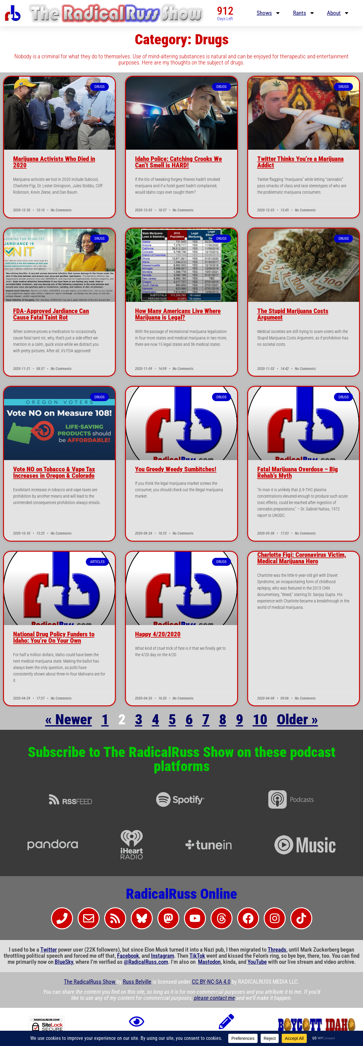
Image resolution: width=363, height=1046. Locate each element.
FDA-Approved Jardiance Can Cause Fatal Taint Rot (51, 314)
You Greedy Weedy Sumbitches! (175, 469)
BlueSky (64, 962)
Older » (297, 719)
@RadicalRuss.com (146, 962)
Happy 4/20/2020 (158, 634)
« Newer (68, 719)
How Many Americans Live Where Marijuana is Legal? (178, 314)
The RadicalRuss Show (90, 981)
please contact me (214, 998)
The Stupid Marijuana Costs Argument (292, 314)
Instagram (162, 956)
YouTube (257, 962)
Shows (269, 13)
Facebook (128, 956)
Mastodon (209, 962)
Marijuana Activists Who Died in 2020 (54, 162)
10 (260, 719)
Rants (304, 13)
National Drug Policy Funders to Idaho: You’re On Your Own (53, 637)
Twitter (48, 949)
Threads (277, 949)
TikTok (197, 956)
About (338, 13)
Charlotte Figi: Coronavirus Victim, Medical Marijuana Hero (301, 558)
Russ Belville (137, 981)
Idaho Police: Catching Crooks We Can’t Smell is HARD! (178, 162)
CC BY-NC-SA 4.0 (211, 981)
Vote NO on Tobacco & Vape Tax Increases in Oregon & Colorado (54, 472)
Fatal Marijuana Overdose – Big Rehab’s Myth (297, 472)
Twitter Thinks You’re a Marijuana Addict (300, 162)
